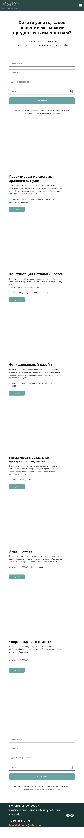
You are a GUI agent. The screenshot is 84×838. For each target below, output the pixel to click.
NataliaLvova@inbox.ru (25, 828)
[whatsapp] (15, 833)
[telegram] (10, 833)
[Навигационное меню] (80, 5)
